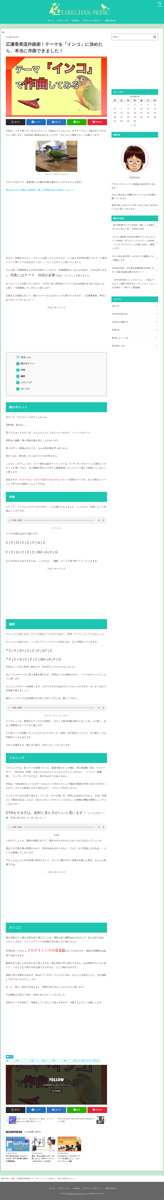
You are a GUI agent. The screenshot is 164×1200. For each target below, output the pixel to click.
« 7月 (133, 125)
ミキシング (24, 382)
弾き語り (118, 346)
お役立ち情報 (120, 322)
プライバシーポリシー (92, 21)
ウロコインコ (23, 1061)
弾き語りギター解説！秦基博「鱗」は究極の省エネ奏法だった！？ (40, 189)
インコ (11, 1061)
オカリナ (36, 1061)
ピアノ (68, 1061)
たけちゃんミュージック (76, 1194)
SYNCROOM (120, 314)
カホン (47, 1061)
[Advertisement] (56, 332)
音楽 (97, 1061)
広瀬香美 (87, 1061)
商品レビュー (120, 338)
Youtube (75, 21)
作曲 (3, 32)
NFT (115, 306)
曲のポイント (25, 363)
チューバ (58, 1061)
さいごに (23, 389)
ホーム (50, 21)
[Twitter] (56, 1091)
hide (29, 357)
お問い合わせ (110, 21)
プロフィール (62, 21)
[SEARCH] (159, 4)
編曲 (20, 376)
